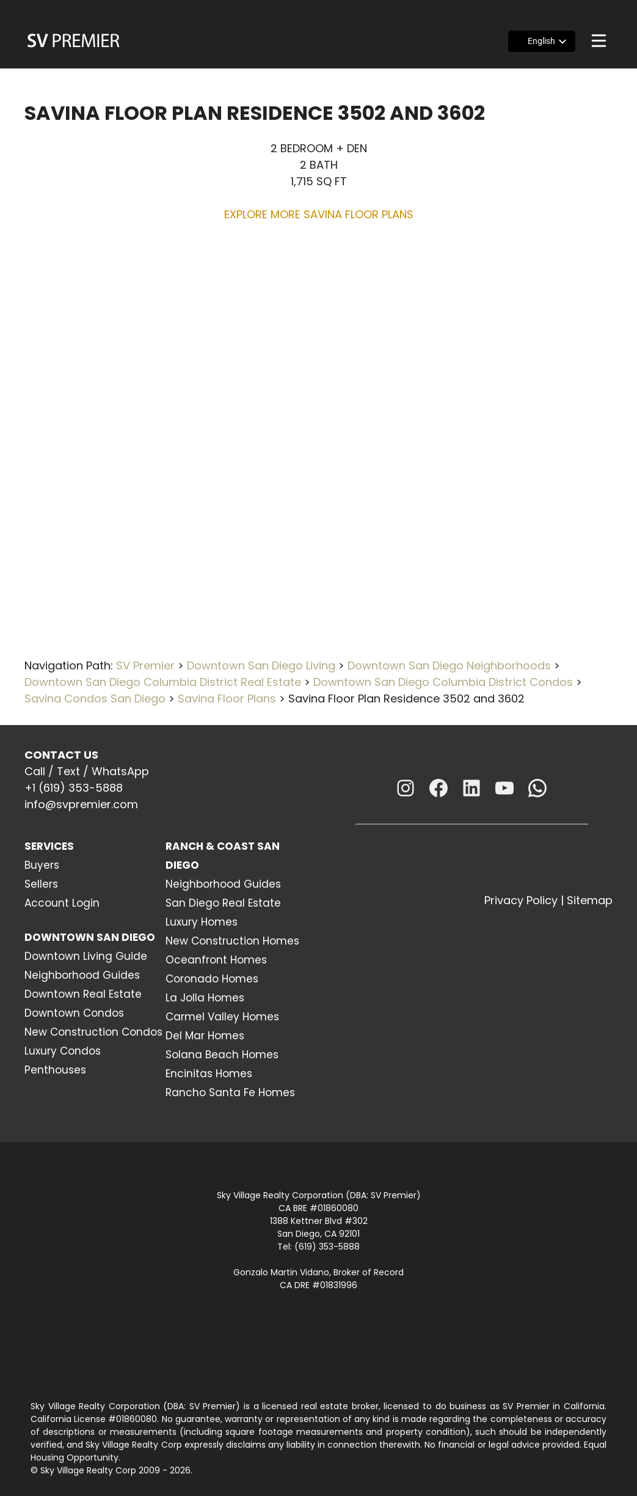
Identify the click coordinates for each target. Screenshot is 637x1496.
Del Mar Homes (205, 1035)
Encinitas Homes (209, 1073)
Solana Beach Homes (222, 1054)
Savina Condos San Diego (95, 698)
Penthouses (55, 1070)
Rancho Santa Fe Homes (230, 1092)
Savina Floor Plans (227, 698)
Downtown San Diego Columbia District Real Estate (162, 682)
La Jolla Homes (205, 997)
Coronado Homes (212, 978)
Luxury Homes (202, 922)
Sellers (41, 884)
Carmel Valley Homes (222, 1016)
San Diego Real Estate (223, 903)
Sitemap (590, 900)
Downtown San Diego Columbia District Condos (443, 682)
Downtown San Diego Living (261, 665)
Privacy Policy (521, 900)
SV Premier (145, 665)
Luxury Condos (62, 1051)
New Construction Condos (93, 1032)
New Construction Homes (232, 941)
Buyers (41, 865)
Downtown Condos (74, 1013)
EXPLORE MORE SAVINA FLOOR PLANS (318, 214)
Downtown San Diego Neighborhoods (449, 665)
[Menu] (599, 40)
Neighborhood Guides (82, 975)
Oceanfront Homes (216, 960)
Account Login (62, 903)
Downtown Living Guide (85, 956)
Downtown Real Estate (83, 994)
